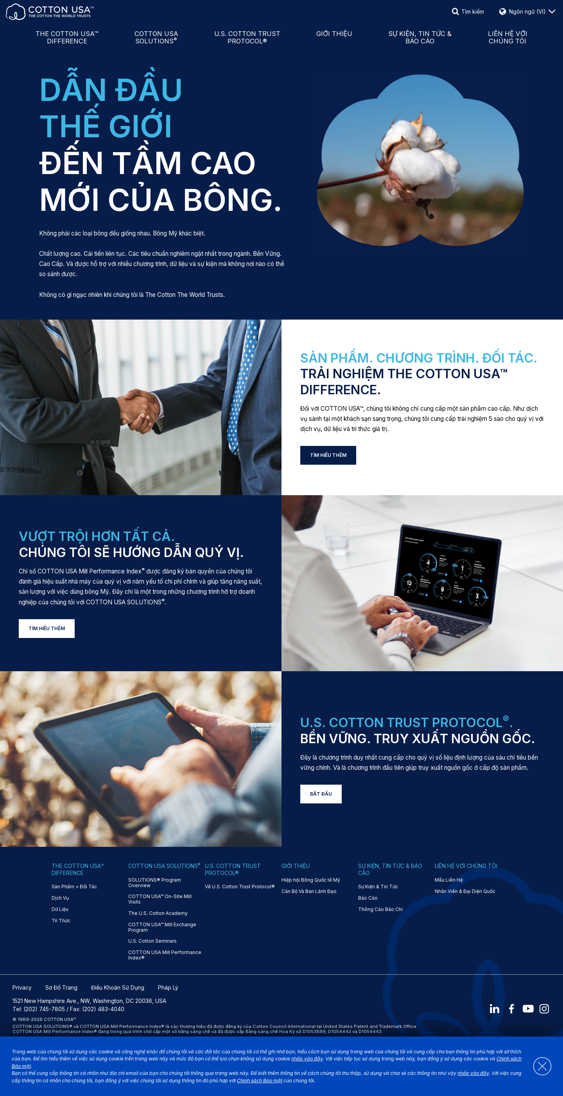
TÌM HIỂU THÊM (328, 455)
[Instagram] (545, 1009)
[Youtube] (528, 1009)
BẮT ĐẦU (321, 794)
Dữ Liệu (60, 909)
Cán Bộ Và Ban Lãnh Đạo (309, 891)
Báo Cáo (368, 898)
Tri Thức (61, 921)
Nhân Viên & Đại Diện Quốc (465, 891)
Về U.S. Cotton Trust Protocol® (240, 886)
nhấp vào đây (307, 1059)
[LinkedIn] (494, 1009)
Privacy (22, 988)
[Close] (538, 1066)
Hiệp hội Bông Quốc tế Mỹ (311, 880)
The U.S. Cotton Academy (158, 913)
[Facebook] (511, 1009)
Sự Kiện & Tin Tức (378, 886)
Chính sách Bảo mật (259, 1080)
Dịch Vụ (60, 898)
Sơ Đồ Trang (61, 988)
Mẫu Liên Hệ (449, 880)
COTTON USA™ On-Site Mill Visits (160, 899)
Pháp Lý (168, 988)
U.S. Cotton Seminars (152, 941)
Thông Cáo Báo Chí (380, 909)
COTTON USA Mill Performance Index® (164, 955)
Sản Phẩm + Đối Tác (74, 886)
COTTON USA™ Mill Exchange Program (162, 927)
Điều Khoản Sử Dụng (117, 988)
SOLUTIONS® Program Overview (154, 882)
